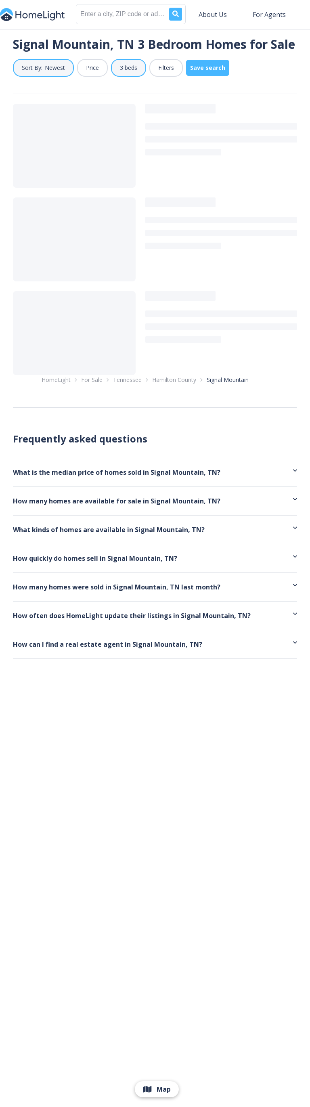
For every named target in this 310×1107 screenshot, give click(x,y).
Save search (207, 67)
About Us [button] (213, 14)
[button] (43, 68)
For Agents (269, 14)
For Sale (92, 422)
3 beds (128, 67)
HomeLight (56, 422)
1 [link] (148, 387)
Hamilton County (174, 422)
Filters (166, 67)
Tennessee (127, 422)
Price (92, 67)
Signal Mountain (228, 422)
